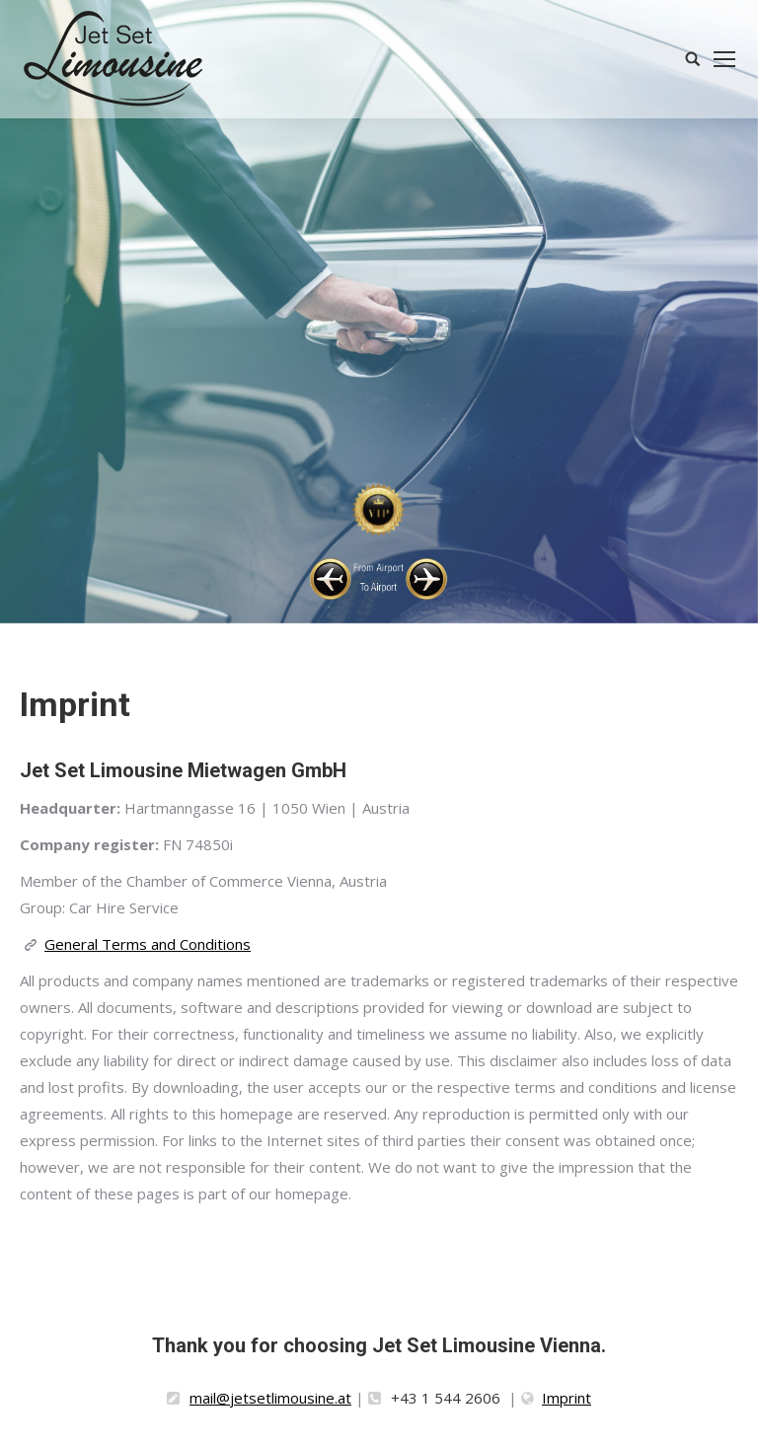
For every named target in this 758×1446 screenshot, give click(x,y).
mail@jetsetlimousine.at (270, 1398)
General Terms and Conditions (147, 944)
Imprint (566, 1398)
